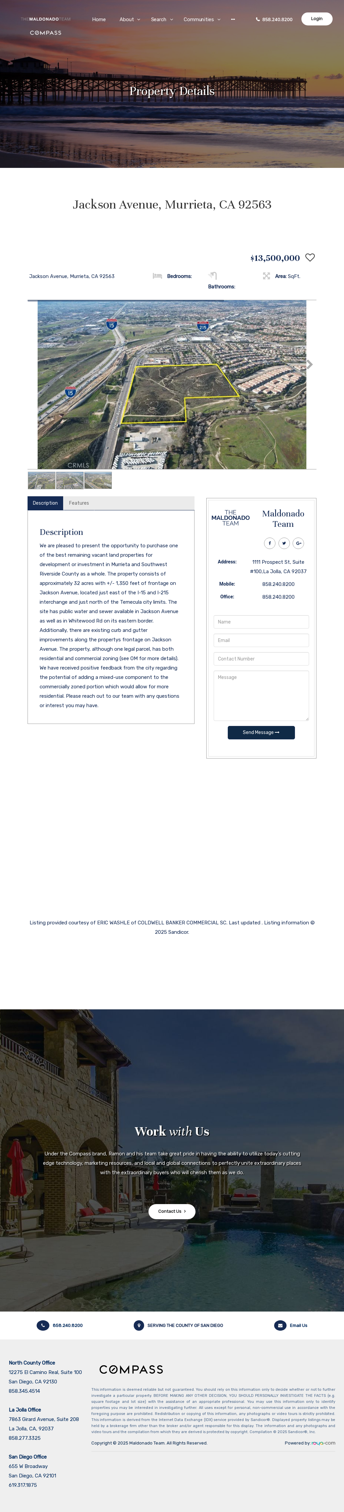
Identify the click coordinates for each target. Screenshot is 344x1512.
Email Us (290, 1325)
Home (99, 19)
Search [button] (159, 19)
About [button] (127, 19)
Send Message (261, 732)
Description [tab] (45, 503)
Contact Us (169, 1211)
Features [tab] (79, 503)
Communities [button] (199, 19)
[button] (233, 19)
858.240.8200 (277, 19)
